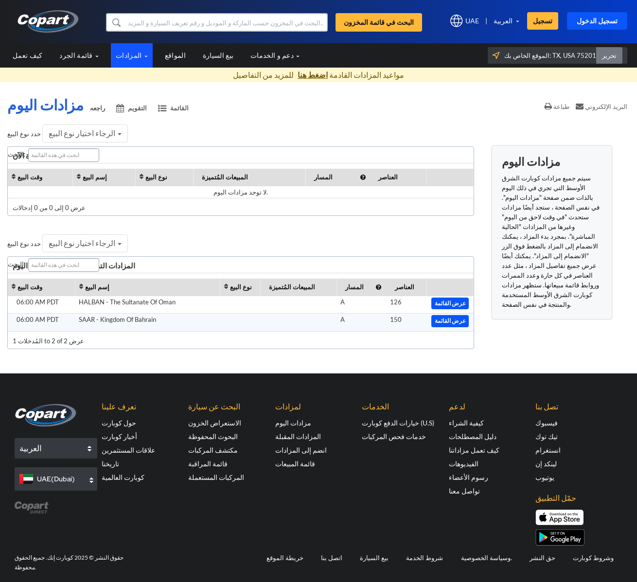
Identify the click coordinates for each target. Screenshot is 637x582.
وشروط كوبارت (593, 558)
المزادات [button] (132, 55)
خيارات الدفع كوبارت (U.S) (398, 423)
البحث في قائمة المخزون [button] (379, 22)
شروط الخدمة (424, 558)
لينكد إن (546, 463)
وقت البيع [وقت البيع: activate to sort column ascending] (30, 177)
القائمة (173, 108)
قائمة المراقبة (208, 463)
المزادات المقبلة (298, 436)
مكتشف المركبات (213, 450)
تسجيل (542, 21)
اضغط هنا (313, 74)
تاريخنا (110, 463)
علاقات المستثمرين (128, 450)
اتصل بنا (331, 558)
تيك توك (546, 436)
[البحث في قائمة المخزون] (226, 22)
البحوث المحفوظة (213, 436)
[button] (116, 22)
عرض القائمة (450, 303)
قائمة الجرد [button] (79, 55)
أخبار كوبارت (119, 436)
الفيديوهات (463, 463)
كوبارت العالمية (123, 477)
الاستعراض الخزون (214, 423)
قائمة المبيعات (295, 463)
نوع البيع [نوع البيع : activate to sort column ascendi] (156, 177)
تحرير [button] (609, 55)
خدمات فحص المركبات (394, 436)
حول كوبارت (119, 423)
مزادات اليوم (293, 423)
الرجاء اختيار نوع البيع (85, 133)
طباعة (557, 106)
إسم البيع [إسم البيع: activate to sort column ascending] (95, 177)
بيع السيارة (218, 55)
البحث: (53, 155)
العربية (503, 21)
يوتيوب (544, 477)
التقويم (132, 108)
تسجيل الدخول (597, 21)
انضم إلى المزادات (301, 450)
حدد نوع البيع (24, 134)
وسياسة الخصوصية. (486, 558)
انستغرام (548, 450)
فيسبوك (546, 423)
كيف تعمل (27, 55)
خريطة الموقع (284, 558)
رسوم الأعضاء (468, 477)
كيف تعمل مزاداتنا (474, 450)
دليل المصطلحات (472, 436)
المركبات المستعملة (216, 477)
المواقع (175, 55)
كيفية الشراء (466, 423)
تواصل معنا (464, 491)
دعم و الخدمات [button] (275, 55)
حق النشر (542, 558)
